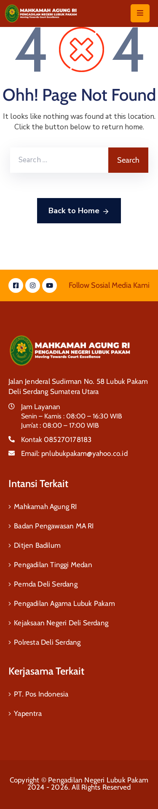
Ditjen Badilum (37, 545)
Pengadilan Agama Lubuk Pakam (64, 603)
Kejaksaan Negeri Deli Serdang (61, 623)
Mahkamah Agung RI (45, 506)
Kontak (56, 439)
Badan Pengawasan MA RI (54, 526)
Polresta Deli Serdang (47, 642)
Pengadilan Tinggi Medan (53, 564)
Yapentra (28, 713)
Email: (74, 453)
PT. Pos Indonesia (41, 694)
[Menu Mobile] (140, 13)
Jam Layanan (40, 406)
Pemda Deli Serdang (46, 584)
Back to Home (79, 211)
